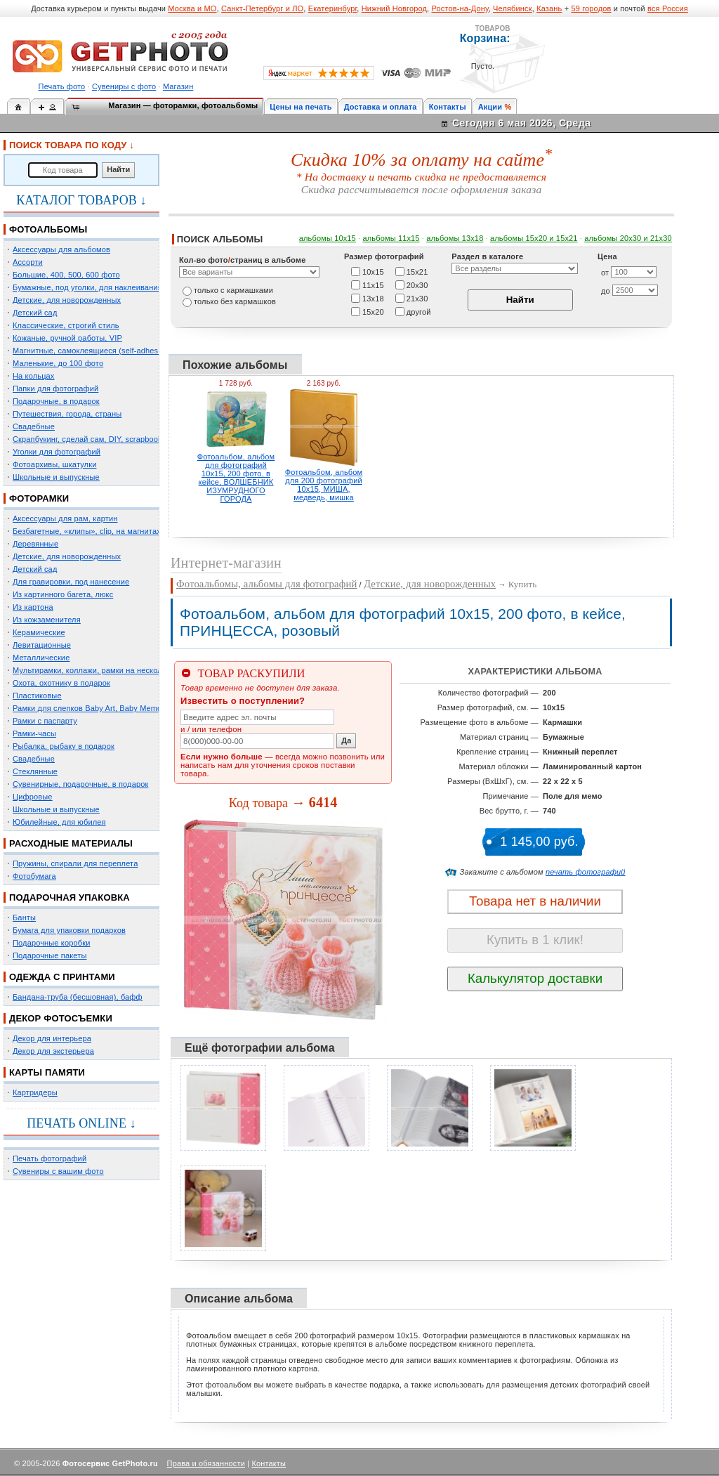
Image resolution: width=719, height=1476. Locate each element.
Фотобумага (34, 876)
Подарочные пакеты (49, 955)
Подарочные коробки (51, 943)
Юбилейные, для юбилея (59, 822)
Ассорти (28, 262)
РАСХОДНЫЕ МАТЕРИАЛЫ (71, 843)
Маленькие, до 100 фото (58, 363)
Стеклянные (35, 771)
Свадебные (34, 426)
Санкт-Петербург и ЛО (262, 8)
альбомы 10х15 (327, 238)
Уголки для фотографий (56, 452)
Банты (24, 917)
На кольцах (34, 376)
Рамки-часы (34, 733)
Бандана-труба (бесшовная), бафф (78, 997)
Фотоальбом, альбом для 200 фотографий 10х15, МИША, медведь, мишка (324, 485)
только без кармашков (235, 301)
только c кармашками (233, 290)
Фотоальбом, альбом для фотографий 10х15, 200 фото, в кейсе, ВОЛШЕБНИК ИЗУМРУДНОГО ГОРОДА (236, 477)
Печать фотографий (49, 1158)
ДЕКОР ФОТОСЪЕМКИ (60, 1018)
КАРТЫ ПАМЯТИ (47, 1072)
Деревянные (35, 544)
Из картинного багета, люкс (63, 594)
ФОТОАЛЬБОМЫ (48, 229)
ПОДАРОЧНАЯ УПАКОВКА (69, 897)
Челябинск (512, 8)
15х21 (417, 271)
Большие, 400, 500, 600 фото (66, 274)
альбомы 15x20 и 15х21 (534, 238)
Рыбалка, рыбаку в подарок (63, 746)
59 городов (591, 8)
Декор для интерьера (52, 1038)
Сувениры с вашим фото (58, 1171)
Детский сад (35, 312)
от (605, 272)
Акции (490, 107)
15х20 (373, 311)
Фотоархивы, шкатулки (54, 464)
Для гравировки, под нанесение (71, 581)
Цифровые (33, 796)
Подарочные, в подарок (56, 401)
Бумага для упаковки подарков (69, 930)
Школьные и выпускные (56, 477)
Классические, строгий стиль (66, 325)
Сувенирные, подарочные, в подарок (80, 784)
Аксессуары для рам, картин (65, 518)
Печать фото (62, 86)
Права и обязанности (206, 1463)
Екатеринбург (332, 8)
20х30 (417, 284)
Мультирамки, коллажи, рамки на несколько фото (104, 670)
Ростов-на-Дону (460, 8)
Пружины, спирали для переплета (75, 863)
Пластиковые (37, 695)
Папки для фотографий (55, 388)
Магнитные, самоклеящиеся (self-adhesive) (92, 350)
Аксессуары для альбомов (61, 249)
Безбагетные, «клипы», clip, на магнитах (87, 531)
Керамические (39, 632)
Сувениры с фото (124, 86)
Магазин (178, 86)
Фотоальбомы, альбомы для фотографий (266, 583)
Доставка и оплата (380, 107)
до (605, 291)
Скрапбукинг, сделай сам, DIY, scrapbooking (93, 439)
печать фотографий (586, 872)
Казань (549, 8)
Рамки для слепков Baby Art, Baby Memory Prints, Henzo (115, 708)
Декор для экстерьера (53, 1051)
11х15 (373, 284)
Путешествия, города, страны (67, 414)
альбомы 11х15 (391, 238)
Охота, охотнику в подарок (61, 683)
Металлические (41, 657)
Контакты (447, 107)
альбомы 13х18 (454, 238)
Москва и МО (192, 8)
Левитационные (42, 645)
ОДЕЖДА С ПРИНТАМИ (62, 977)
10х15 (373, 271)
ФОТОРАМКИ (39, 498)
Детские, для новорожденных (67, 300)
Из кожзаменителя (47, 619)
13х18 (373, 298)
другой (419, 311)
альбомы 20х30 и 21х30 (628, 238)
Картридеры (35, 1092)
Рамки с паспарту (45, 721)
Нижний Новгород (394, 8)
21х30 (417, 298)
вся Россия (667, 8)
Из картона (33, 607)
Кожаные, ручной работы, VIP (67, 338)
